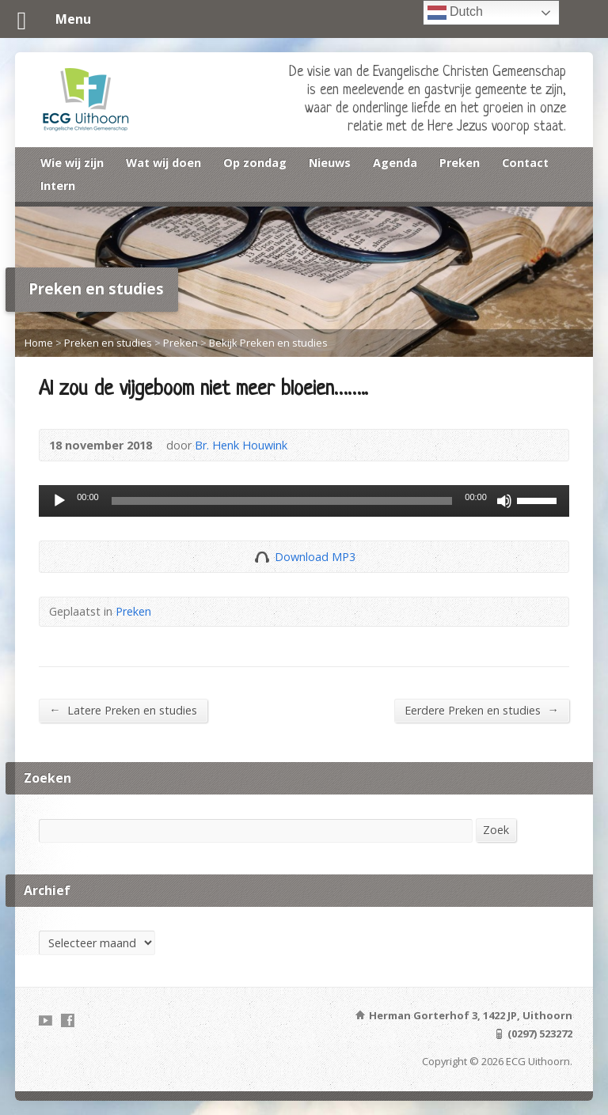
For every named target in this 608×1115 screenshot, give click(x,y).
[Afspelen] (59, 501)
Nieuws (330, 162)
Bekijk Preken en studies (268, 343)
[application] (304, 501)
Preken (459, 162)
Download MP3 (315, 556)
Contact (525, 162)
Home (39, 343)
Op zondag (255, 162)
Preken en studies (108, 343)
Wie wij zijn (72, 162)
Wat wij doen (163, 162)
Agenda (395, 162)
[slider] (282, 501)
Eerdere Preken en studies (481, 710)
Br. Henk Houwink (241, 445)
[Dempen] (504, 501)
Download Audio (262, 557)
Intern (57, 185)
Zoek (496, 829)
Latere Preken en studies (122, 710)
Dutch (455, 12)
